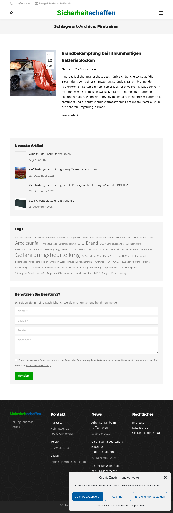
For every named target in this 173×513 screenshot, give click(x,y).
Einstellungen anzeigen (150, 496)
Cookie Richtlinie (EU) (146, 432)
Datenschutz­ (123, 505)
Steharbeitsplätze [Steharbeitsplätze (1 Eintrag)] (128, 267)
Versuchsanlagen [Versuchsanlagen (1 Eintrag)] (119, 273)
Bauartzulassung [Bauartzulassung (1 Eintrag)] (67, 243)
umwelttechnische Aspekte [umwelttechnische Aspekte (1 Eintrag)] (77, 273)
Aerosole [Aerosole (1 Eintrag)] (50, 237)
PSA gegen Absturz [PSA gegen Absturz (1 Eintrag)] (130, 261)
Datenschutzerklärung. (38, 365)
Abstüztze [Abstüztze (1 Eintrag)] (39, 237)
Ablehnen (118, 496)
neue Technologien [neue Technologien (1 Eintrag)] (38, 261)
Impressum (138, 505)
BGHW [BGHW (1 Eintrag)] (81, 243)
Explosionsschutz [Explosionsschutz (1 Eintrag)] (78, 249)
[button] (165, 477)
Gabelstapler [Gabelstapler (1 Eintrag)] (146, 249)
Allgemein (67, 69)
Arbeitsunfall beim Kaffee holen (50, 154)
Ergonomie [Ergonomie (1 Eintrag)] (61, 249)
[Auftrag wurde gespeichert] (20, 157)
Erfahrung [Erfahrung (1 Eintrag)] (49, 249)
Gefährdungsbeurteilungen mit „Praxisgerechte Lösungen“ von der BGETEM (78, 185)
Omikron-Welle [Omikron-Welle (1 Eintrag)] (57, 261)
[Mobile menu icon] (161, 13)
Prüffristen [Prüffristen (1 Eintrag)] (99, 261)
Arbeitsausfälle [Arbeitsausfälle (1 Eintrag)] (123, 237)
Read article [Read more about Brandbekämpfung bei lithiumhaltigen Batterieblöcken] (70, 115)
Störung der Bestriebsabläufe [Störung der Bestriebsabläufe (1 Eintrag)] (30, 273)
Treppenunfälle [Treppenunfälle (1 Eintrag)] (55, 273)
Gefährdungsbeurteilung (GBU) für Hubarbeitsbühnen (64, 169)
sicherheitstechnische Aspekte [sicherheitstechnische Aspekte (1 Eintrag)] (45, 267)
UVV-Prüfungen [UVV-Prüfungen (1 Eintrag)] (101, 273)
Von (86, 69)
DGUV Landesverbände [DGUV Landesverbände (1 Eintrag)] (112, 243)
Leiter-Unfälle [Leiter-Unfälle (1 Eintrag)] (122, 256)
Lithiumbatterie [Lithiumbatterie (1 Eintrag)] (139, 256)
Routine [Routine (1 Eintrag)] (146, 261)
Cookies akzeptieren (88, 496)
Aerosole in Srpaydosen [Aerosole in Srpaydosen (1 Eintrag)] (68, 237)
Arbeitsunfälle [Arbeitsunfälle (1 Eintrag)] (50, 243)
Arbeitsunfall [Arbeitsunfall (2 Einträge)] (28, 242)
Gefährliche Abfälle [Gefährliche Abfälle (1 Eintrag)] (91, 256)
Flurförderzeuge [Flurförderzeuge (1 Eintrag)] (130, 249)
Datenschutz (140, 427)
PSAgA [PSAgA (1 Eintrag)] (115, 261)
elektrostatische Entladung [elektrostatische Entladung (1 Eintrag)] (28, 249)
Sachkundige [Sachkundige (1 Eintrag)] (21, 267)
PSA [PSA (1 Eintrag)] (108, 261)
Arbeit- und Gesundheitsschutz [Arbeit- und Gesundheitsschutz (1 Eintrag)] (98, 237)
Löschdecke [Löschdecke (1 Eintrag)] (21, 261)
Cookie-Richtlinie (105, 505)
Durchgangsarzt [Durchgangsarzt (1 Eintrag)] (133, 243)
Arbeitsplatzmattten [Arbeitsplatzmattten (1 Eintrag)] (143, 237)
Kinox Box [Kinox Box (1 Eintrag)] (108, 256)
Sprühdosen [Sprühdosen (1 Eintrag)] (111, 267)
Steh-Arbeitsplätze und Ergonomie (51, 200)
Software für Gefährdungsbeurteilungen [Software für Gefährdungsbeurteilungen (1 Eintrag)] (82, 267)
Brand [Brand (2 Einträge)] (92, 242)
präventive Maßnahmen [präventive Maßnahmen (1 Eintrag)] (79, 261)
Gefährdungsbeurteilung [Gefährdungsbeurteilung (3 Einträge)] (47, 254)
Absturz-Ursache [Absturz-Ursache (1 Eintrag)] (23, 237)
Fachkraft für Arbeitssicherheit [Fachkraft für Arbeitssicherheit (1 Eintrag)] (104, 249)
